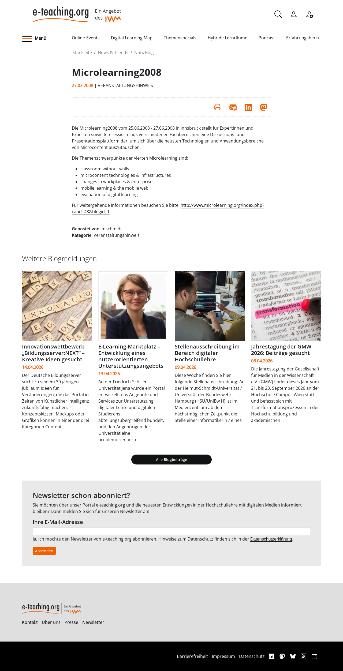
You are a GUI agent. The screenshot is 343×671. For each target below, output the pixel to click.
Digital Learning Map (131, 38)
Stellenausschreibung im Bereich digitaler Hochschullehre (207, 353)
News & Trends (113, 52)
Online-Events (86, 38)
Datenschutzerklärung (271, 539)
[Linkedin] (272, 656)
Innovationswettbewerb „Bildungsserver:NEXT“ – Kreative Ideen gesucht (53, 353)
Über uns (51, 622)
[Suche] (278, 14)
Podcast (267, 38)
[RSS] (304, 656)
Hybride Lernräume (227, 38)
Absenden (44, 550)
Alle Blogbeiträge (171, 459)
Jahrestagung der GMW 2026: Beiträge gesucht (281, 350)
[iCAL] (314, 656)
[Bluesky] (293, 656)
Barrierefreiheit (192, 656)
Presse (71, 622)
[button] (47, 39)
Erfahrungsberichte (306, 38)
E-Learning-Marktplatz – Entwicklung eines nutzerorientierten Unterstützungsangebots (130, 356)
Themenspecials (180, 38)
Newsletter (93, 622)
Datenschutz (252, 656)
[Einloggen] (293, 14)
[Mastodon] (282, 656)
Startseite (82, 52)
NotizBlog (144, 52)
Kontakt (30, 622)
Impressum (223, 656)
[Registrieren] (309, 14)
